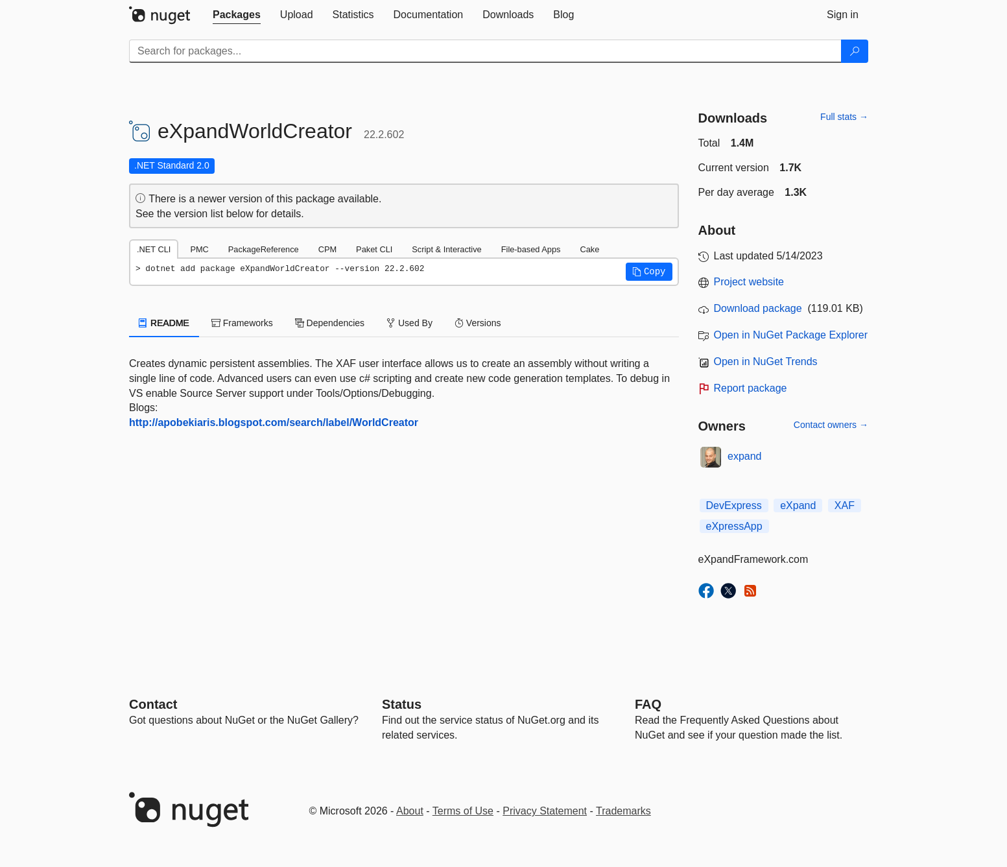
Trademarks (623, 810)
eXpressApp (734, 526)
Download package (758, 308)
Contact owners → (831, 425)
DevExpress (734, 505)
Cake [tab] (589, 249)
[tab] (236, 15)
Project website (749, 281)
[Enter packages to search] (485, 51)
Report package (750, 388)
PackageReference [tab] (263, 249)
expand (745, 456)
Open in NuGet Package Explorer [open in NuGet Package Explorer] (791, 334)
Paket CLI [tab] (374, 249)
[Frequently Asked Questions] (648, 704)
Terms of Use (462, 810)
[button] (649, 272)
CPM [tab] (327, 249)
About (409, 810)
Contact (153, 704)
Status (401, 704)
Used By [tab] (409, 322)
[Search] (854, 51)
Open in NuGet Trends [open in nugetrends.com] (766, 361)
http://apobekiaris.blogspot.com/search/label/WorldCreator (273, 422)
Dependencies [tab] (329, 322)
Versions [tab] (478, 322)
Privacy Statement (545, 810)
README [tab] (164, 322)
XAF (845, 505)
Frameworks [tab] (242, 322)
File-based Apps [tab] (531, 249)
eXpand (798, 505)
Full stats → (844, 117)
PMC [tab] (199, 249)
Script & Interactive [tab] (446, 249)
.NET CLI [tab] (154, 249)
